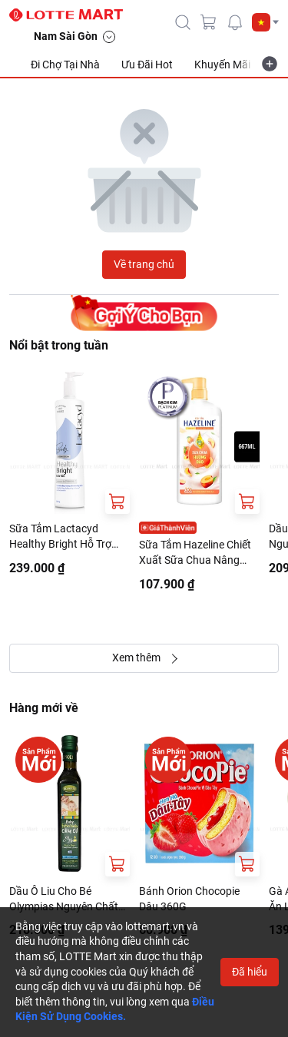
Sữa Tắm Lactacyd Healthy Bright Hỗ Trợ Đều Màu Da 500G (60, 537)
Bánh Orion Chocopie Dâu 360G (189, 899)
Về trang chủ (144, 264)
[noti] (235, 22)
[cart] (209, 22)
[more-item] (269, 64)
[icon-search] (183, 22)
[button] (265, 22)
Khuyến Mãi (222, 64)
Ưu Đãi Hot (147, 64)
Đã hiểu (249, 972)
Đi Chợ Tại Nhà (65, 64)
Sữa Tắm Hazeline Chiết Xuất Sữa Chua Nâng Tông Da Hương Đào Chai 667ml (199, 553)
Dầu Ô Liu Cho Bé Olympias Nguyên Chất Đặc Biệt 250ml (63, 899)
